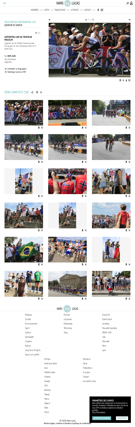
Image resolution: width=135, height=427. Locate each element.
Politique (28, 314)
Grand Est (106, 314)
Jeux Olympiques (10, 59)
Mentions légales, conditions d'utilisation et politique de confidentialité (67, 423)
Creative (28, 341)
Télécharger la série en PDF (16, 72)
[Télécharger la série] (37, 92)
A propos (75, 10)
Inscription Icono (89, 381)
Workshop (68, 328)
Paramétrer (122, 418)
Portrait (67, 314)
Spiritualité (29, 337)
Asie (46, 367)
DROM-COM (107, 332)
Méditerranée (49, 372)
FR (36, 33)
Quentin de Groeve (13, 25)
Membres (35, 10)
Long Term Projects (33, 350)
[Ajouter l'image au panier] (123, 80)
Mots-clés (11, 56)
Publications (60, 10)
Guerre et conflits (32, 354)
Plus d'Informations (98, 412)
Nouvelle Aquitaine (109, 328)
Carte (46, 10)
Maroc (46, 398)
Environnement (31, 323)
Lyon (104, 350)
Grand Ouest (107, 319)
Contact (87, 10)
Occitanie (105, 323)
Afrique (47, 359)
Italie (46, 407)
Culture (28, 332)
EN (39, 33)
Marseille (105, 341)
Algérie (47, 403)
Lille (103, 337)
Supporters (8, 62)
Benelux (47, 390)
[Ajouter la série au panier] (41, 92)
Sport (27, 328)
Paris (104, 345)
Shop (66, 332)
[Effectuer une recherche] (127, 3)
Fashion (28, 345)
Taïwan (47, 394)
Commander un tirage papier (16, 69)
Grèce (46, 412)
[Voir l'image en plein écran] (129, 80)
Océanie (47, 376)
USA (46, 385)
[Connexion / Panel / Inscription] (131, 3)
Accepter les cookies (102, 418)
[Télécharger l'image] (120, 80)
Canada (47, 381)
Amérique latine (50, 363)
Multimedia (68, 323)
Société (28, 319)
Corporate (68, 319)
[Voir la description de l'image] (126, 80)
